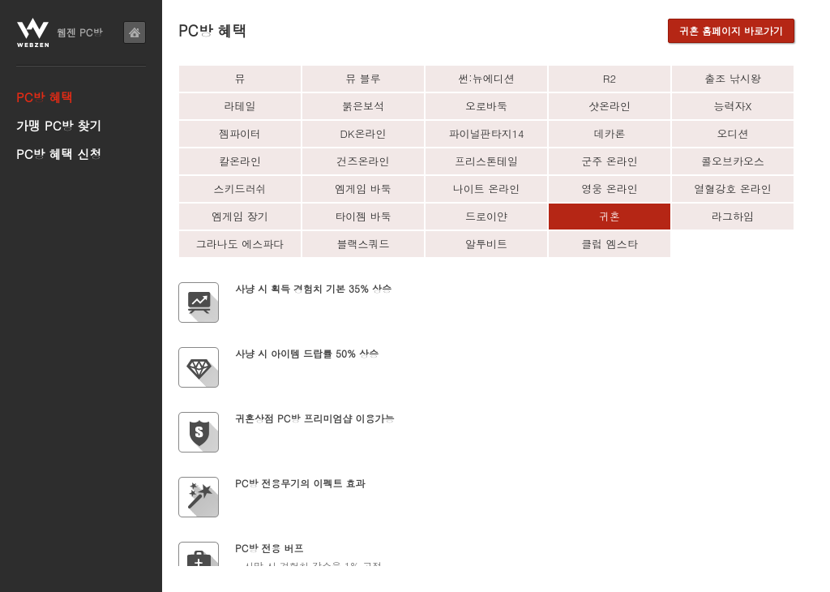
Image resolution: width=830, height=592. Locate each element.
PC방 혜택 (44, 96)
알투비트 (486, 243)
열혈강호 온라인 (732, 188)
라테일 (240, 106)
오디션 (733, 133)
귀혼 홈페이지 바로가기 (731, 30)
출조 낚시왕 (732, 78)
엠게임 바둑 (363, 188)
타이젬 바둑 (363, 216)
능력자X (733, 106)
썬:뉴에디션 (486, 78)
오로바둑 (486, 106)
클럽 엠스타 (609, 243)
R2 (609, 78)
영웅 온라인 (609, 188)
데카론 (610, 133)
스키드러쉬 (240, 188)
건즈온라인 (363, 161)
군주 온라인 (609, 161)
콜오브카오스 (732, 161)
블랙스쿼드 (363, 243)
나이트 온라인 (486, 188)
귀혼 (609, 216)
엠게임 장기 (239, 216)
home (134, 32)
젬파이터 (240, 133)
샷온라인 (609, 106)
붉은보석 (363, 106)
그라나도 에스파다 (240, 243)
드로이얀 (486, 216)
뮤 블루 (362, 78)
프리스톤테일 (486, 161)
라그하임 (733, 216)
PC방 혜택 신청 (58, 153)
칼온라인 (240, 161)
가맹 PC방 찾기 (58, 125)
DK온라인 (363, 133)
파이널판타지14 (486, 133)
